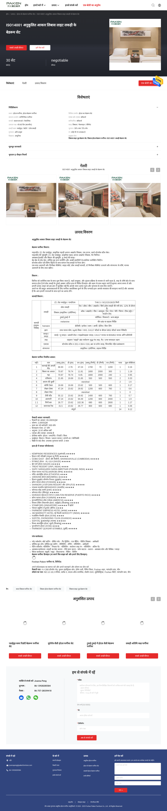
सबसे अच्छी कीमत (16, 47)
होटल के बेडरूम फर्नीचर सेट (26, 14)
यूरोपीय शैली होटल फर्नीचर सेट (60, 643)
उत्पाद (13, 14)
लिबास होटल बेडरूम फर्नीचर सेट (50, 589)
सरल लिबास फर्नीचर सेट (24, 589)
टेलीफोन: (81, 723)
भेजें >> (121, 790)
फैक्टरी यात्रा (56, 765)
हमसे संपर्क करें (57, 775)
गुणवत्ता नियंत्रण (57, 770)
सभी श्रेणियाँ (87, 776)
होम (7, 14)
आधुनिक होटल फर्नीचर (90, 761)
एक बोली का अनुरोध (149, 83)
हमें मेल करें (40, 47)
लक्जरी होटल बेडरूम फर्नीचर (92, 771)
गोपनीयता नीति (94, 802)
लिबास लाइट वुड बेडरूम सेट (78, 589)
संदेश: (80, 680)
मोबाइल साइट (81, 802)
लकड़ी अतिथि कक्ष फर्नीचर (137, 643)
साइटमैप (70, 802)
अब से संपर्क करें (87, 738)
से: (79, 710)
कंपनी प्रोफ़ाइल (57, 760)
